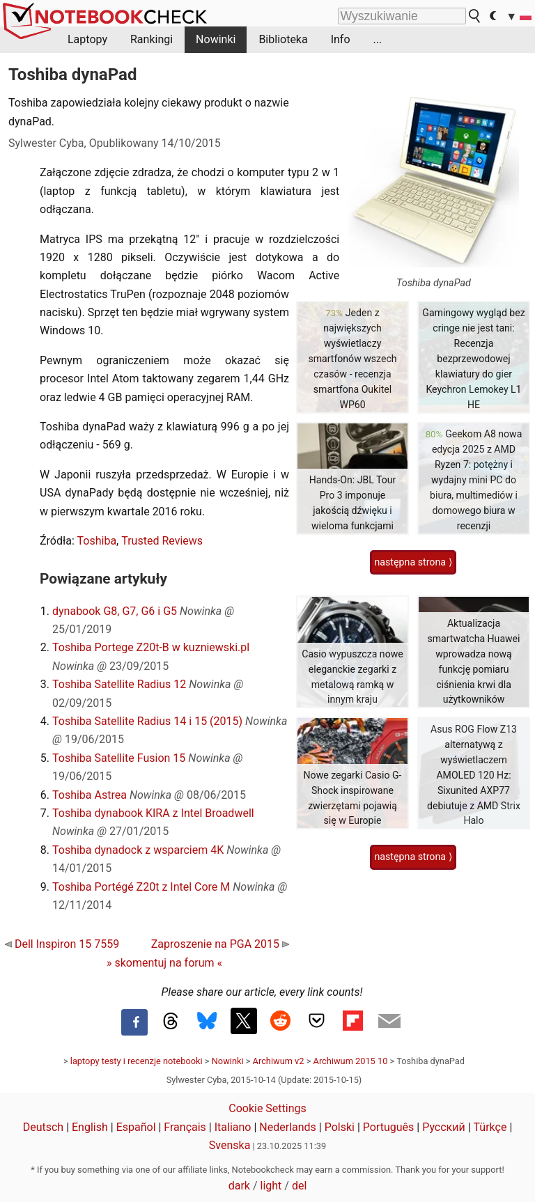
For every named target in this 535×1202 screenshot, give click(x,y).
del (299, 1185)
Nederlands (287, 1127)
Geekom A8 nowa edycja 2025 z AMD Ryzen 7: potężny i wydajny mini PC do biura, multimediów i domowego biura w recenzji (476, 479)
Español (136, 1127)
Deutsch (43, 1127)
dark (239, 1185)
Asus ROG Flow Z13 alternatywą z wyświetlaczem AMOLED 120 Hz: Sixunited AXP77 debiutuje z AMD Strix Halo (473, 775)
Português (388, 1127)
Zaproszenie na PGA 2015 (220, 944)
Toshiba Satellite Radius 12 (119, 684)
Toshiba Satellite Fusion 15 (118, 758)
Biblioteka (282, 39)
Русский (443, 1127)
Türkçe (490, 1127)
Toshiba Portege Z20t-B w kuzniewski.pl (150, 647)
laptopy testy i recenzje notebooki (136, 1061)
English (90, 1127)
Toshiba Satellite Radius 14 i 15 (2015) (147, 721)
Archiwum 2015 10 (350, 1061)
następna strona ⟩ (412, 562)
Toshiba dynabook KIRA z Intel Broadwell (153, 813)
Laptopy (87, 39)
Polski (340, 1127)
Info (340, 39)
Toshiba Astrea (89, 795)
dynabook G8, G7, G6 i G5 (114, 611)
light (271, 1185)
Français (185, 1127)
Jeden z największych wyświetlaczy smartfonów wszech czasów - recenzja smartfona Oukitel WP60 (352, 358)
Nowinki (215, 39)
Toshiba (97, 540)
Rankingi (151, 39)
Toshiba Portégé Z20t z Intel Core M (141, 886)
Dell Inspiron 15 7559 (62, 944)
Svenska (230, 1145)
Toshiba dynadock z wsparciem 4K (138, 850)
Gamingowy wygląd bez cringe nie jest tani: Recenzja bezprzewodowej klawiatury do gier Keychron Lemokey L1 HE (473, 358)
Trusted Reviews (162, 540)
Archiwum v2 (278, 1061)
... (377, 39)
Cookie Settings (267, 1108)
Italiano (233, 1127)
